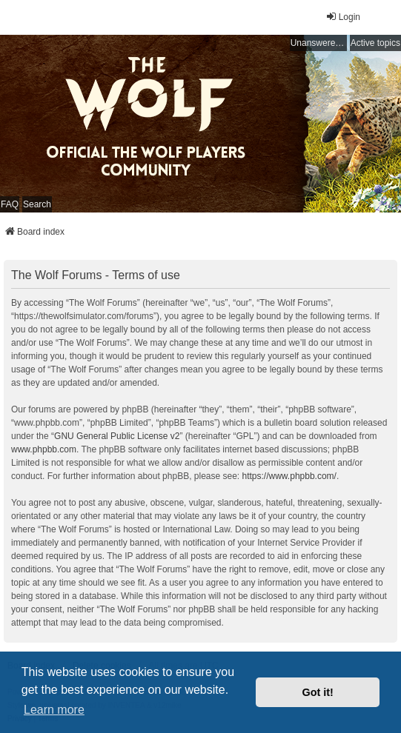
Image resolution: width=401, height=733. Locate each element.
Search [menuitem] (37, 204)
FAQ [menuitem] (10, 204)
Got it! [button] (318, 692)
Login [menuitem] (342, 16)
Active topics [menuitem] (375, 43)
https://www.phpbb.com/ (289, 476)
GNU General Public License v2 (116, 436)
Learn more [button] (54, 709)
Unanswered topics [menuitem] (319, 43)
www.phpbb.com (43, 449)
